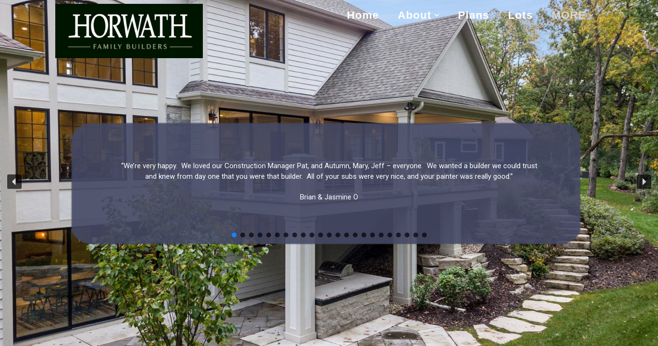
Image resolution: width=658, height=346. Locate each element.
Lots (520, 15)
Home (363, 15)
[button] (436, 15)
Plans (473, 15)
